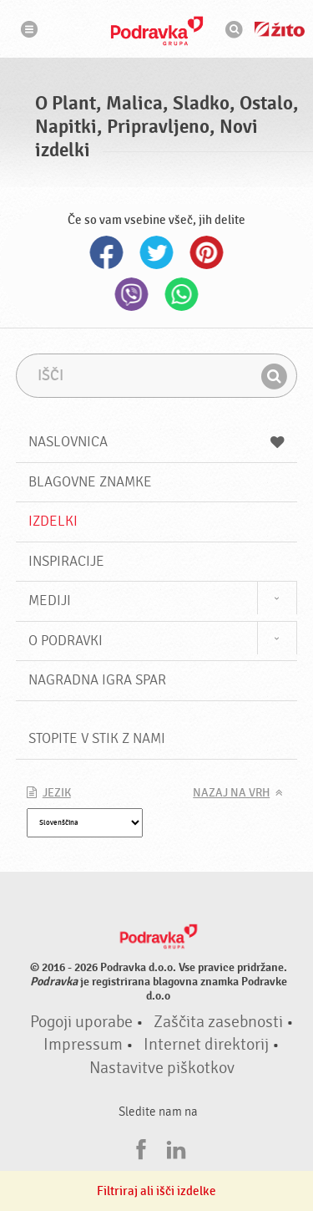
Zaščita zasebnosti (218, 1022)
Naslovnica (156, 442)
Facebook (107, 252)
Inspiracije (66, 561)
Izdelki (53, 521)
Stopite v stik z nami (96, 738)
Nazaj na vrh (231, 793)
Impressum (83, 1044)
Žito (280, 29)
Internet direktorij (206, 1044)
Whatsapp (182, 294)
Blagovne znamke (90, 482)
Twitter (157, 252)
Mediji (49, 600)
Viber (132, 294)
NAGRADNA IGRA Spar (97, 680)
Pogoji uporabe (81, 1022)
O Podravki (65, 641)
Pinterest (207, 252)
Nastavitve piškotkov (162, 1068)
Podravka (157, 31)
